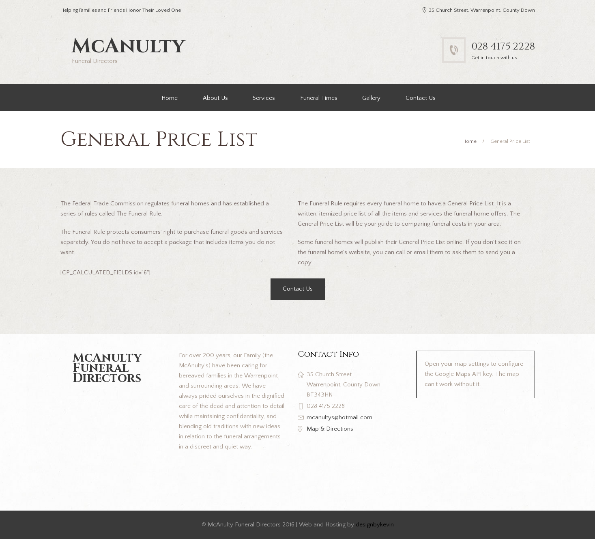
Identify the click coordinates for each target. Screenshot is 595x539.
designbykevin (375, 524)
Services (264, 98)
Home (169, 98)
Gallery (371, 98)
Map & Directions (330, 428)
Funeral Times (318, 98)
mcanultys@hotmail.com (339, 417)
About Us (215, 98)
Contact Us (421, 98)
